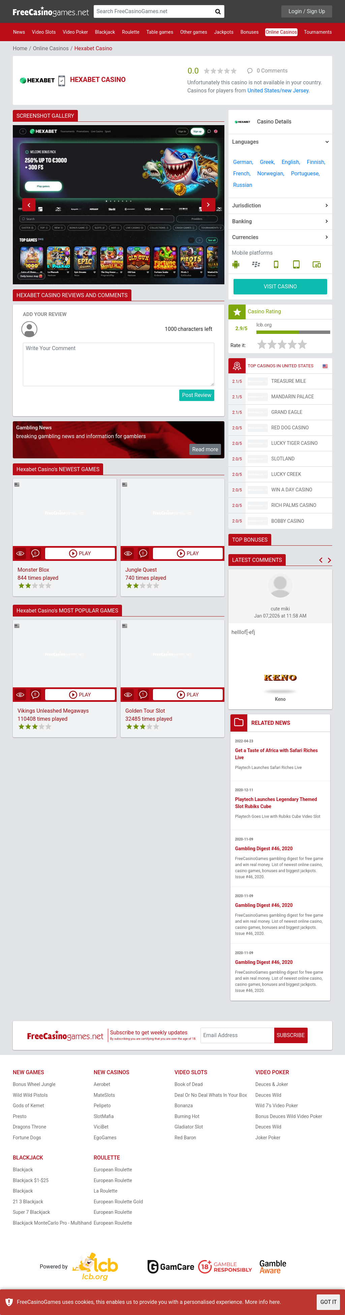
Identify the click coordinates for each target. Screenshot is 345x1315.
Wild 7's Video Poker (276, 1108)
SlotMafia (104, 1118)
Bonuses (250, 32)
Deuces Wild (268, 1097)
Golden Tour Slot (145, 711)
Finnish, (316, 162)
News (19, 32)
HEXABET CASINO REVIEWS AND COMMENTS (72, 295)
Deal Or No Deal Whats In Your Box (211, 1097)
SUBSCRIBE (291, 1037)
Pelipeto (102, 1108)
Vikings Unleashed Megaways (53, 711)
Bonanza (184, 1108)
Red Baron (185, 1140)
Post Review (197, 395)
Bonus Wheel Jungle (34, 1086)
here (274, 1302)
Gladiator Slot (189, 1129)
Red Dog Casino (290, 429)
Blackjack (105, 32)
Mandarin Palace (292, 398)
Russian (242, 185)
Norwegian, (270, 173)
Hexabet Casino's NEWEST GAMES (58, 469)
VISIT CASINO (280, 286)
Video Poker (75, 32)
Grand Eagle (286, 414)
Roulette (130, 32)
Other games (193, 32)
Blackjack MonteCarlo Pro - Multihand (52, 1225)
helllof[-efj (243, 634)
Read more (205, 449)
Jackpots (223, 32)
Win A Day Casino (291, 491)
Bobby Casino (287, 522)
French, (242, 173)
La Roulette (105, 1193)
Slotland (282, 460)
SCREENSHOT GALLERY (45, 116)
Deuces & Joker (271, 1086)
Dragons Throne (29, 1129)
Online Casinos (281, 32)
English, (291, 162)
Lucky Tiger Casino (294, 445)
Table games (159, 32)
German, (243, 162)
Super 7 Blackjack (31, 1214)
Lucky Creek (286, 476)
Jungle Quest (141, 570)
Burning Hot (187, 1118)
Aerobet (102, 1086)
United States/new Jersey (277, 90)
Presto (20, 1118)
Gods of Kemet (28, 1108)
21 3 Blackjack (28, 1204)
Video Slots (44, 32)
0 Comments (272, 70)
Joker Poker (267, 1140)
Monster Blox (33, 570)
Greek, (267, 162)
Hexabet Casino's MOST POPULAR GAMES (67, 610)
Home (20, 48)
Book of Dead (189, 1086)
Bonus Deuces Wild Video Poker (288, 1118)
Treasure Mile (288, 382)
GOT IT (328, 1302)
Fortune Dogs (27, 1140)
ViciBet (101, 1129)
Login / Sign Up (306, 11)
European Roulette (113, 1172)
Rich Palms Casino (293, 507)
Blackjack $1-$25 (31, 1182)
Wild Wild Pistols (30, 1097)
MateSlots (104, 1097)
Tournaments (318, 32)
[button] (28, 205)
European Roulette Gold (118, 1204)
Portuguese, (305, 173)
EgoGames (105, 1140)
